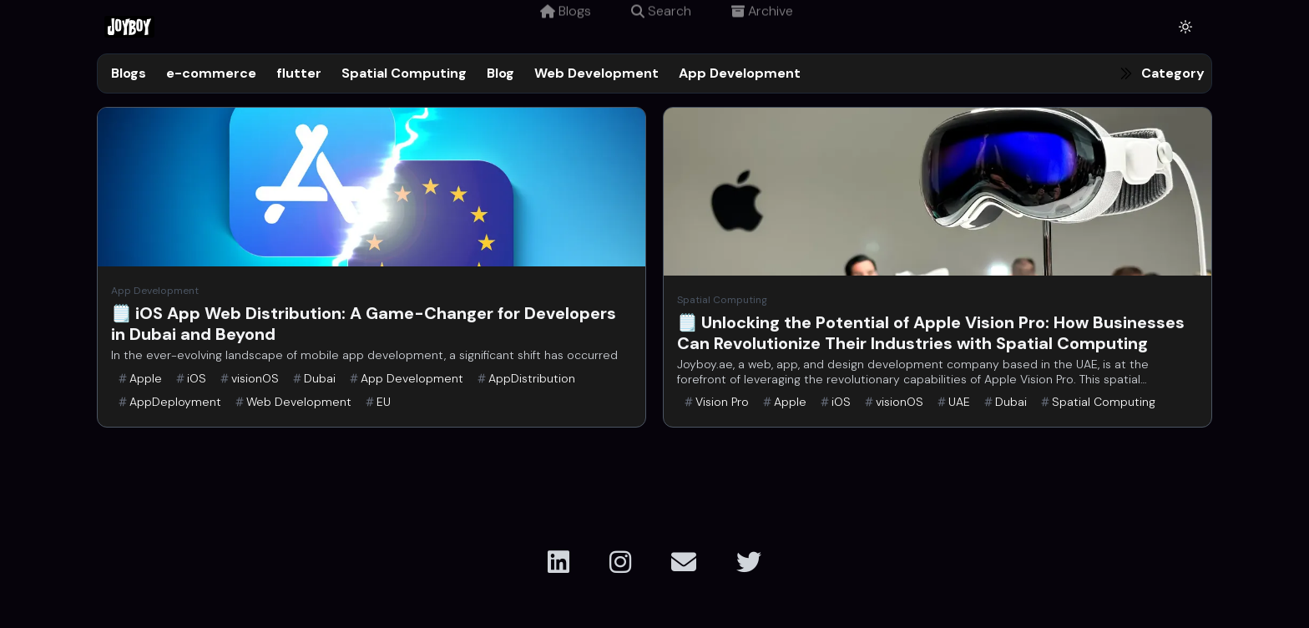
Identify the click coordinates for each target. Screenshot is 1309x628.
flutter (298, 73)
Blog (500, 73)
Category (1173, 73)
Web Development (596, 73)
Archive (762, 26)
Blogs (565, 26)
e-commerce (211, 73)
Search (661, 26)
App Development (740, 73)
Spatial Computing (404, 73)
